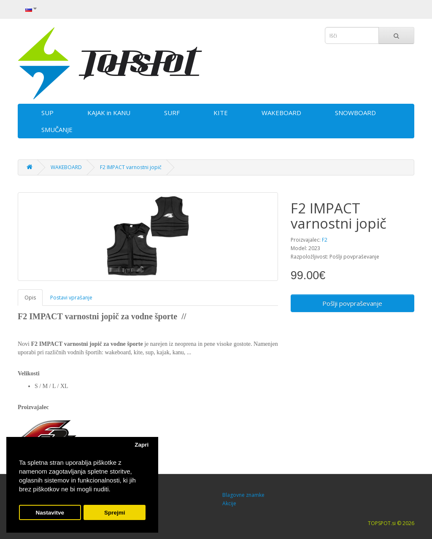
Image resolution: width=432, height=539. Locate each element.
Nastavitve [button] (50, 512)
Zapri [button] (141, 445)
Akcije (229, 503)
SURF (172, 112)
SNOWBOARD (355, 112)
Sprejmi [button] (114, 512)
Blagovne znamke (243, 495)
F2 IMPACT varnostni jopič (131, 167)
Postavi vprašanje (71, 297)
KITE (220, 112)
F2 (324, 239)
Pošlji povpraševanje (352, 303)
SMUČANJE (57, 129)
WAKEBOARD (281, 112)
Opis (30, 297)
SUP (47, 112)
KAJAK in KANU (108, 112)
